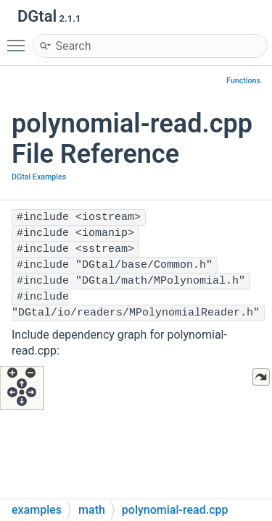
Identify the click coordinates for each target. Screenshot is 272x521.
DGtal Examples (39, 177)
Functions (243, 80)
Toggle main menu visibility (19, 39)
